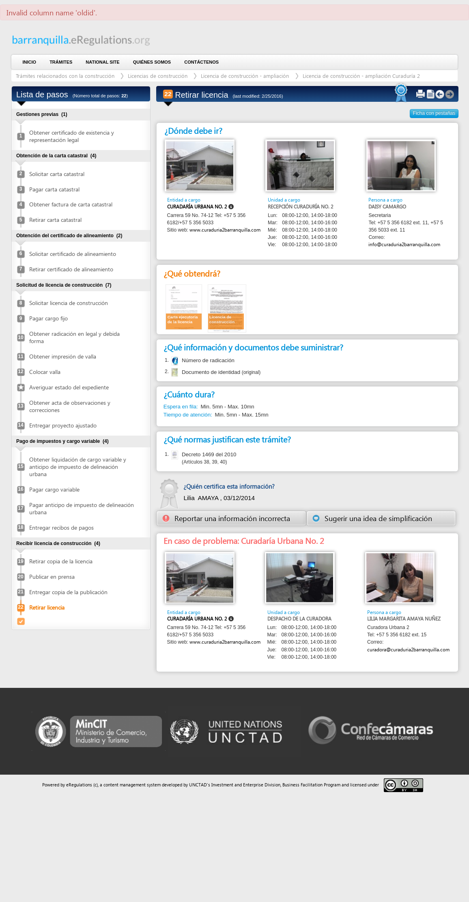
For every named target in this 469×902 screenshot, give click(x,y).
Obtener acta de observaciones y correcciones (69, 406)
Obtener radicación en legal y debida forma (74, 337)
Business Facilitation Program (311, 784)
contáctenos (201, 62)
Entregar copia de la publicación (68, 592)
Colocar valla (44, 372)
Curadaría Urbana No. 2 (197, 207)
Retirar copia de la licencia (61, 561)
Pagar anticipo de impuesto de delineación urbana (81, 508)
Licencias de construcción (157, 75)
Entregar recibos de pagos (61, 527)
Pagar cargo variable (54, 489)
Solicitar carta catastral (56, 174)
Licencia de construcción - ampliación (245, 75)
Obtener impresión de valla (62, 356)
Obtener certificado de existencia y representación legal (71, 136)
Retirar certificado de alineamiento (71, 269)
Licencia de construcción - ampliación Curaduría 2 (361, 75)
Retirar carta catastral (55, 219)
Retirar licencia (47, 607)
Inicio (30, 62)
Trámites (60, 62)
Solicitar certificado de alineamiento (72, 254)
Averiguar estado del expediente (69, 387)
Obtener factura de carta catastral (70, 204)
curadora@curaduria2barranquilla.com (408, 649)
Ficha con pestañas (434, 113)
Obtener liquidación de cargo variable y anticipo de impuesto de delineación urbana (77, 466)
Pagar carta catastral (54, 189)
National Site (102, 62)
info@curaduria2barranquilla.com (404, 244)
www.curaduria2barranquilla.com (224, 230)
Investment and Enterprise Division (245, 784)
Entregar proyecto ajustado (63, 425)
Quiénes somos (152, 62)
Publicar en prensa (52, 576)
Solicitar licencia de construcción (68, 303)
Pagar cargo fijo (48, 318)
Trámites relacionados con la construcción (66, 75)
